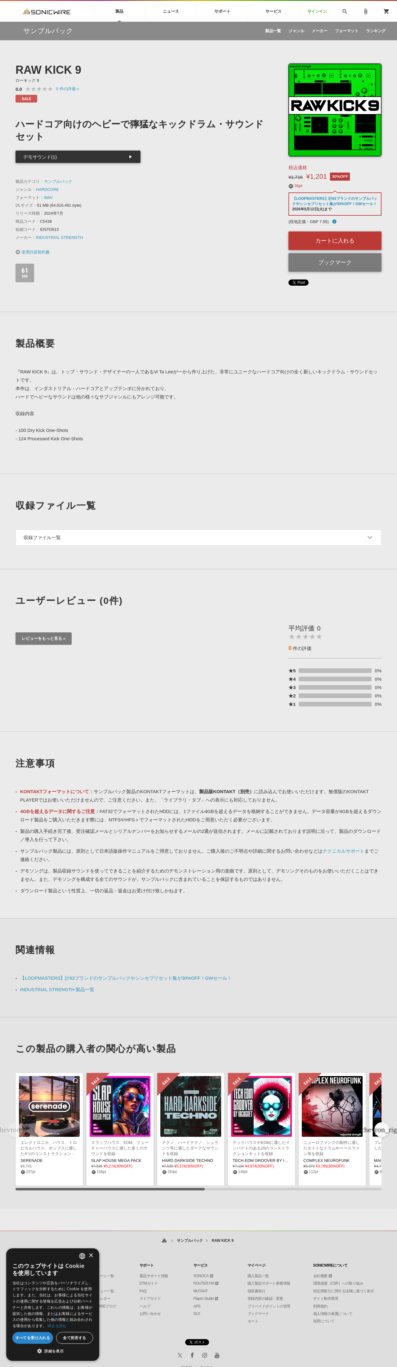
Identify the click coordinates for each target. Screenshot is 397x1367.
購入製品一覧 (258, 1276)
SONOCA (201, 1276)
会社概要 (320, 1276)
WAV (48, 197)
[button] (381, 1129)
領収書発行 (256, 1291)
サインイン (317, 11)
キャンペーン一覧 (100, 1276)
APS (197, 1306)
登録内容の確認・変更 (265, 1298)
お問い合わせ (150, 1314)
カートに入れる (335, 241)
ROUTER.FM (204, 1283)
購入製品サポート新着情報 (269, 1283)
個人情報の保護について (333, 1314)
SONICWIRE (46, 11)
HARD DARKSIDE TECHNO (187, 1160)
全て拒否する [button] (74, 1337)
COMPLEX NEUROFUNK (326, 1160)
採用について (324, 1321)
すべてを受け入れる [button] (33, 1337)
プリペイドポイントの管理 (269, 1306)
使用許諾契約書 (33, 252)
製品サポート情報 (154, 1276)
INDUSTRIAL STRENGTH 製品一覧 (57, 989)
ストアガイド (150, 1298)
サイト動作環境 (325, 1298)
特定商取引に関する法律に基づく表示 (343, 1291)
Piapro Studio (204, 1298)
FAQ (143, 1291)
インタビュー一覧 (100, 1291)
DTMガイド (149, 1283)
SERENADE (31, 1160)
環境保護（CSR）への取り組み (338, 1283)
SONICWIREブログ (101, 1306)
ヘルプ (145, 1306)
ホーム (164, 1241)
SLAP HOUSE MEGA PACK (116, 1160)
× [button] (90, 1255)
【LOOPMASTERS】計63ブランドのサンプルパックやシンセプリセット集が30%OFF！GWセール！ (126, 978)
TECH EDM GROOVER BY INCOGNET (268, 1160)
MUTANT (201, 1291)
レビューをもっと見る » (43, 638)
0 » (67, 88)
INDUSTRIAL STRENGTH (59, 237)
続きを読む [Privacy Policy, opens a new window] (57, 1325)
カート (253, 1321)
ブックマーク (335, 262)
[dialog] (52, 1304)
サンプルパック (58, 181)
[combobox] (82, 1256)
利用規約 (320, 1306)
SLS (197, 1314)
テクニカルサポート (343, 851)
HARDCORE (47, 189)
